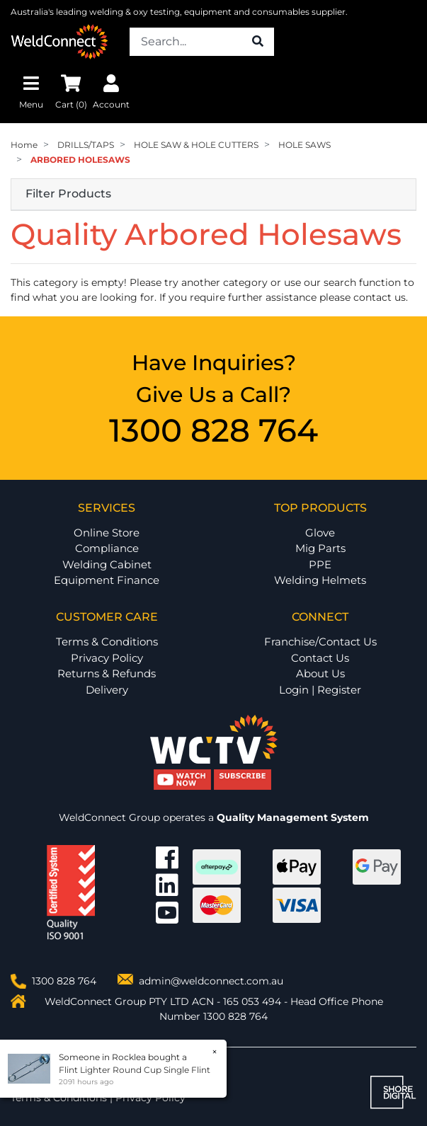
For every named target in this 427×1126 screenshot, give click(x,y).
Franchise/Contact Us (320, 641)
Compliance (107, 548)
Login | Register (320, 689)
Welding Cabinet (107, 564)
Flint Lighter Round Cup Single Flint (134, 1069)
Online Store (107, 532)
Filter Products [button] (68, 194)
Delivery (107, 689)
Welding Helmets (320, 580)
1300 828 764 (213, 429)
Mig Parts (320, 548)
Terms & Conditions (107, 641)
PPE (320, 564)
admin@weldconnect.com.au (211, 981)
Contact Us (320, 658)
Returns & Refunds (106, 673)
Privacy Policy (107, 658)
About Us (320, 673)
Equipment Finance (106, 580)
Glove (320, 532)
